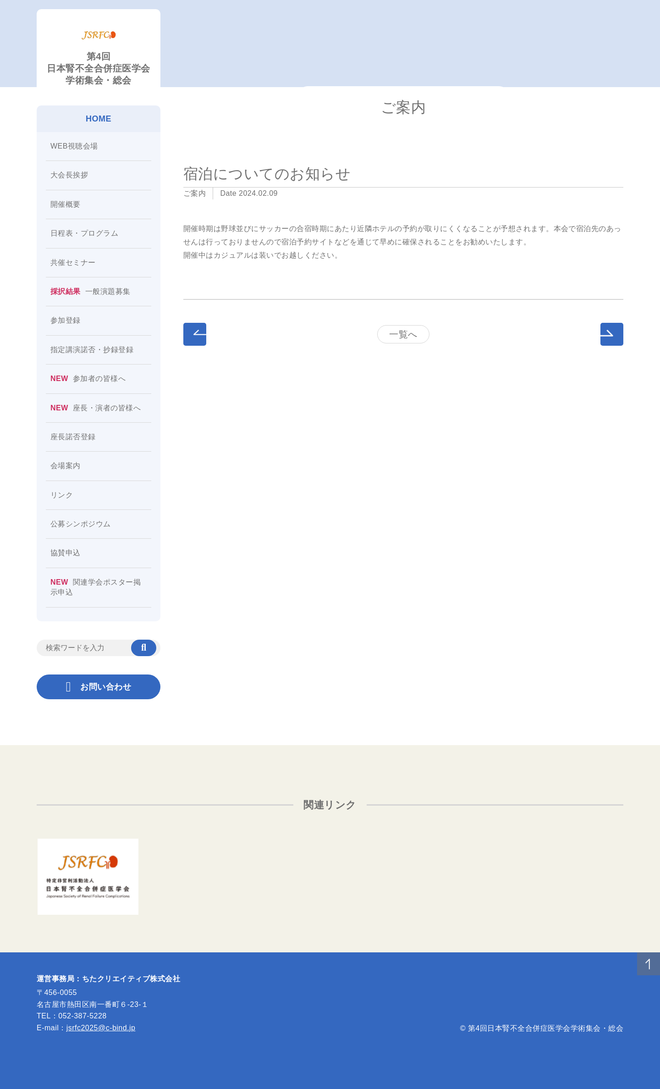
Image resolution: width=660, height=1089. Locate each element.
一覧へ (403, 334)
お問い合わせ (98, 687)
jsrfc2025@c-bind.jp (101, 1028)
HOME (98, 118)
